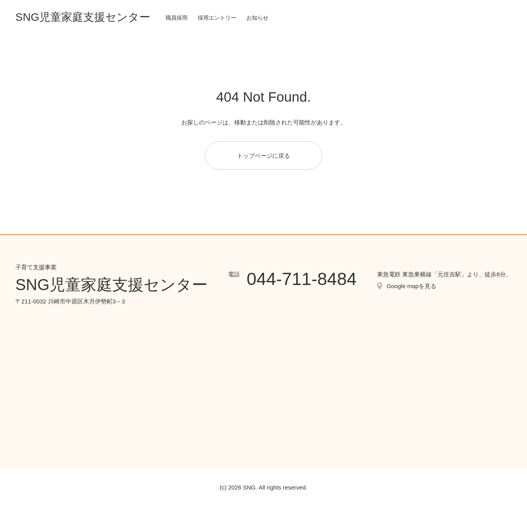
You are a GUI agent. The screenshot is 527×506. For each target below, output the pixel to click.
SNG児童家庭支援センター (82, 17)
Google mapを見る (411, 286)
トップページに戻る (263, 155)
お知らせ (257, 18)
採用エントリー (217, 18)
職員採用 (177, 18)
